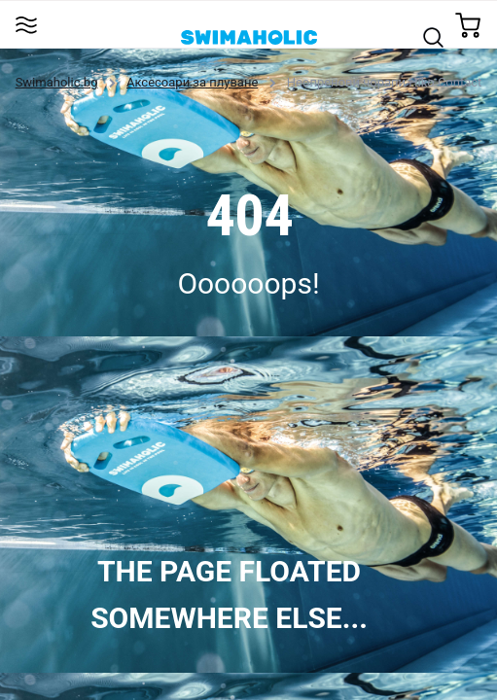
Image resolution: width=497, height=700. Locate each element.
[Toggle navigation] (26, 24)
